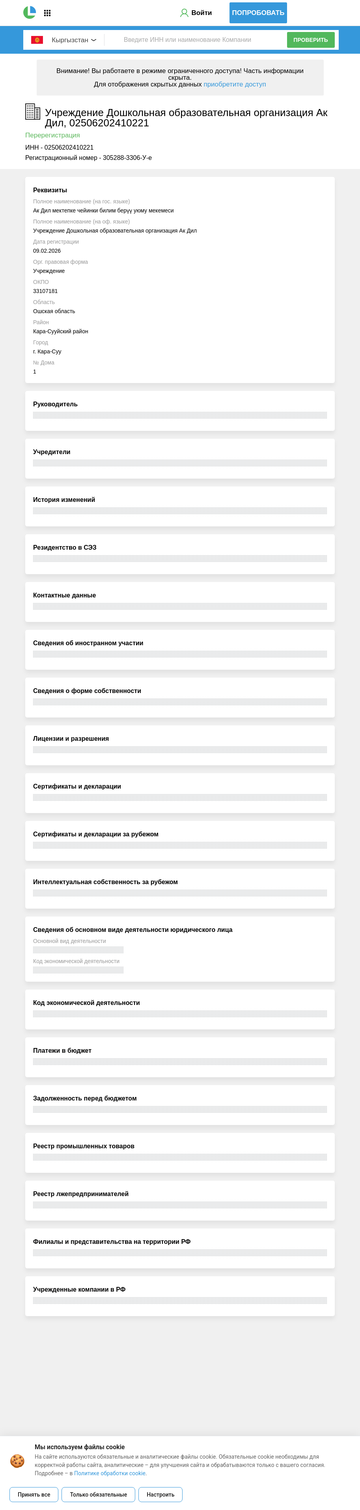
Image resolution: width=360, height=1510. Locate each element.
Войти (202, 13)
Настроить (160, 1494)
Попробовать (258, 13)
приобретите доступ (234, 84)
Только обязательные (98, 1494)
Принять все (34, 1494)
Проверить (310, 40)
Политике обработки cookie (109, 1473)
